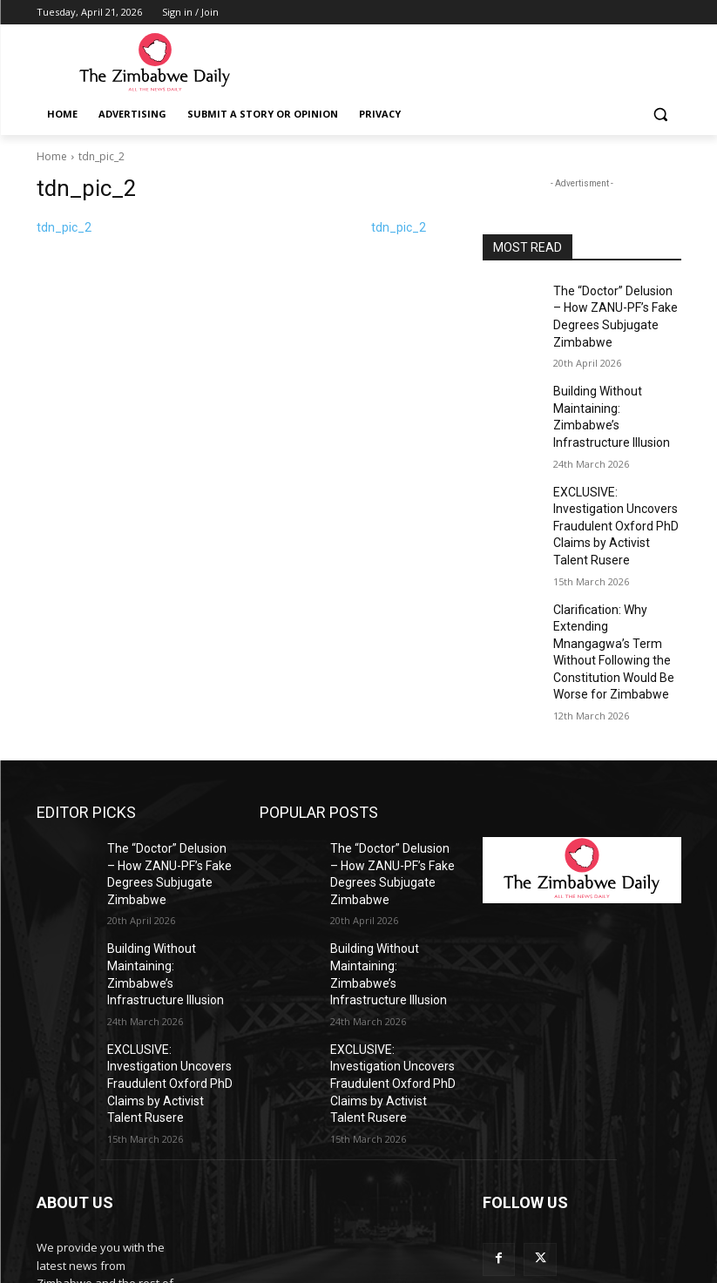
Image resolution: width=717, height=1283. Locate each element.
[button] (660, 114)
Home (52, 156)
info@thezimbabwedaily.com (113, 1204)
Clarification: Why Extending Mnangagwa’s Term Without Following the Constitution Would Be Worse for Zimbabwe (616, 577)
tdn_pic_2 (64, 227)
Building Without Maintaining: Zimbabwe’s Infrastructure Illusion (612, 395)
